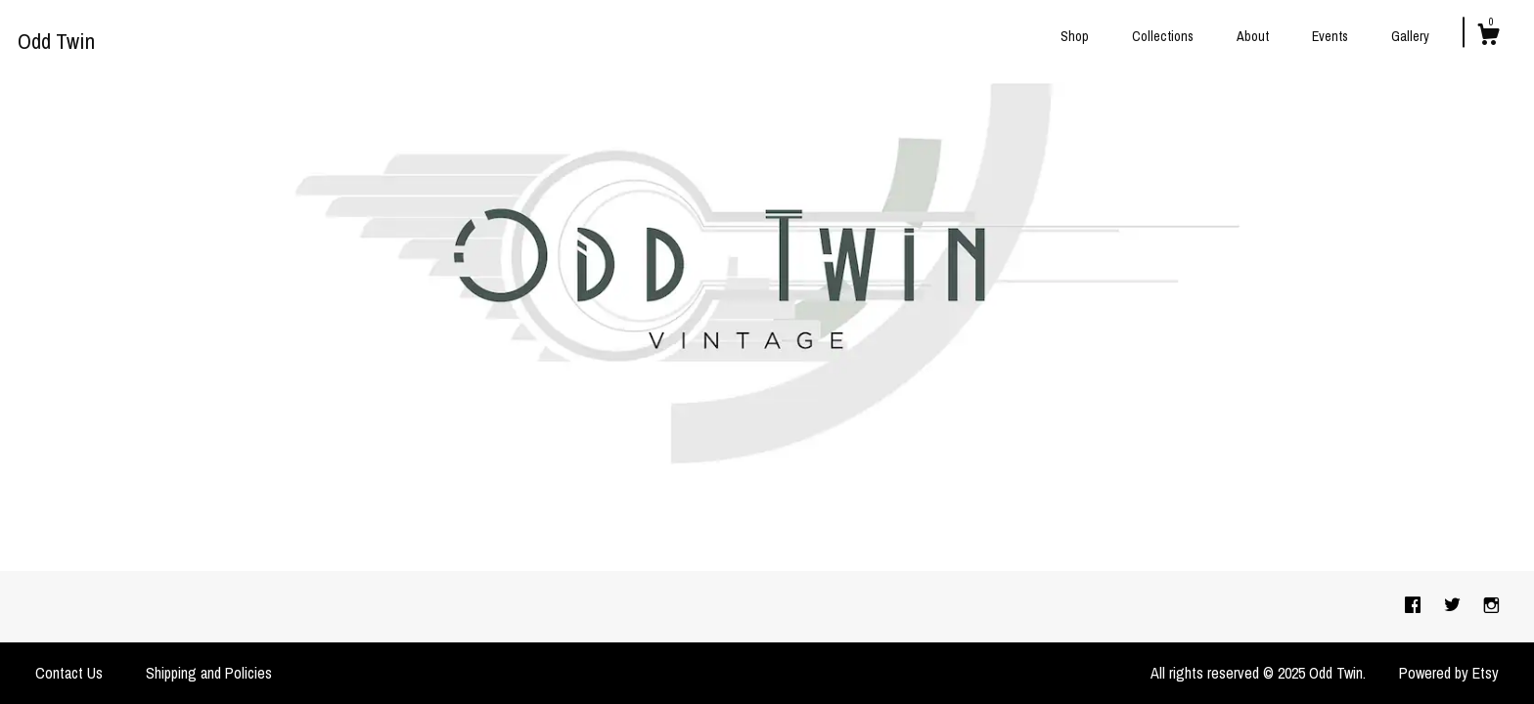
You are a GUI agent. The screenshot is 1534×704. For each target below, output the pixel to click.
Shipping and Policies (209, 672)
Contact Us (69, 672)
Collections (1163, 36)
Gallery (1410, 36)
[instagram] (1491, 606)
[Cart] (1488, 37)
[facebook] (1414, 606)
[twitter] (1454, 606)
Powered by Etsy (1449, 672)
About (1253, 36)
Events (1330, 36)
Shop (1074, 36)
